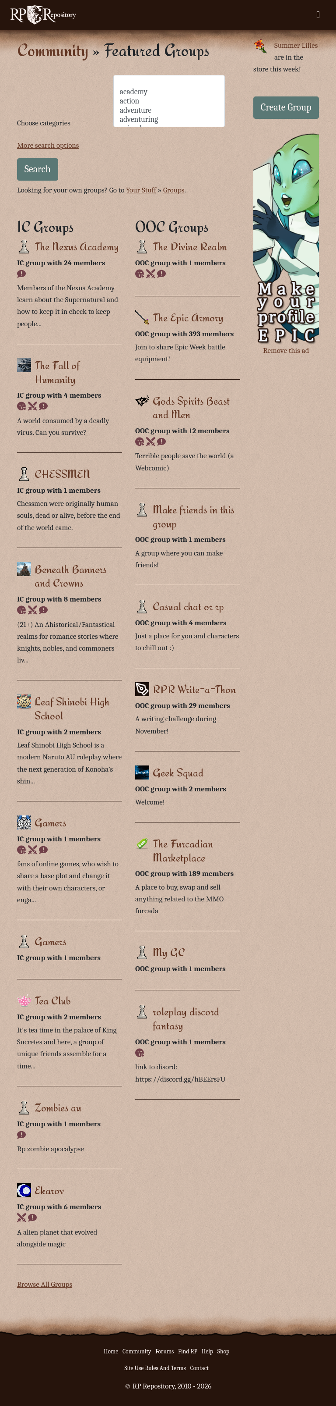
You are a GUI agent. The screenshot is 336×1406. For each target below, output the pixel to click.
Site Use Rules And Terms (155, 1368)
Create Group (286, 107)
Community (52, 50)
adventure (169, 110)
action (169, 101)
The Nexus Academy (77, 246)
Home (111, 1351)
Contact (199, 1368)
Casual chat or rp (188, 606)
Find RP (187, 1351)
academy (169, 91)
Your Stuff (141, 190)
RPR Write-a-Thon (194, 689)
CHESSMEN (62, 474)
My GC (169, 952)
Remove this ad (286, 350)
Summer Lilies (296, 45)
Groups (174, 190)
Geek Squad (178, 772)
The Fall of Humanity (57, 372)
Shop (223, 1351)
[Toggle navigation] (318, 15)
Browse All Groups (44, 1284)
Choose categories (43, 123)
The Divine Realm (190, 246)
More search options (48, 145)
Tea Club (52, 1000)
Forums (164, 1351)
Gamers (50, 822)
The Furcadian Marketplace (183, 850)
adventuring (169, 119)
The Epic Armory (188, 317)
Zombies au (58, 1107)
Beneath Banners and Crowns (70, 576)
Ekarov (49, 1190)
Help (207, 1351)
